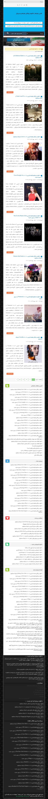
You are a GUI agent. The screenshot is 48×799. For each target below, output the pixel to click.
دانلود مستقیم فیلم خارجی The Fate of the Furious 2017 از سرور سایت (25, 410)
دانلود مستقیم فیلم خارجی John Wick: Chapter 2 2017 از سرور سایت (26, 395)
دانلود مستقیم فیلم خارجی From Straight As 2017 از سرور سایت (27, 403)
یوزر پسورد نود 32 (39, 690)
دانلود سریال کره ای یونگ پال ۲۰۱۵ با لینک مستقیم (31, 714)
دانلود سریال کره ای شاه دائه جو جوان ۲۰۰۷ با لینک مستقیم (29, 708)
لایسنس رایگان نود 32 (38, 693)
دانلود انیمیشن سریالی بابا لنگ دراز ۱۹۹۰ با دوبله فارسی (29, 551)
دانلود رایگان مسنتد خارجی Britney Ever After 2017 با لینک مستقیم (26, 390)
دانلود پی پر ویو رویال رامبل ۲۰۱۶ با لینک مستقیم (30, 539)
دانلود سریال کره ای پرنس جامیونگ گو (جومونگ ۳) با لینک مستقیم (28, 717)
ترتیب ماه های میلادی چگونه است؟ (34, 449)
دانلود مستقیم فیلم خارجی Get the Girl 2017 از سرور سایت (28, 426)
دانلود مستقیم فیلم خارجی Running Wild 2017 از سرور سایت (27, 413)
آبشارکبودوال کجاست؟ (37, 446)
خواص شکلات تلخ (38, 456)
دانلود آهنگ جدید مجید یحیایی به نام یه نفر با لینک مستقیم (29, 453)
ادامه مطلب (9, 92)
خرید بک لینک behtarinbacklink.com (35, 686)
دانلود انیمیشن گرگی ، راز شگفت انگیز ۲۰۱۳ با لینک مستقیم (28, 560)
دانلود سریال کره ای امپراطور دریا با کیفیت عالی (31, 534)
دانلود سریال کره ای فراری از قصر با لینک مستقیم (32, 704)
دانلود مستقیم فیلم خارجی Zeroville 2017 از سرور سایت (29, 405)
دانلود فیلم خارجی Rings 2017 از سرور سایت (31, 416)
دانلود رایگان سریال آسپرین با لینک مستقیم (32, 527)
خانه (40, 49)
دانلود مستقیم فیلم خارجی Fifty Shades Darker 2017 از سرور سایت (26, 400)
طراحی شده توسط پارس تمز (22, 797)
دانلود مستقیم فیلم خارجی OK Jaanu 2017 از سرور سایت (28, 393)
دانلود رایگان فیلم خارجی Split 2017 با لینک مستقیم (30, 434)
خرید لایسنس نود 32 (39, 695)
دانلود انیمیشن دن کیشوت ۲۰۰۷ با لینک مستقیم (31, 562)
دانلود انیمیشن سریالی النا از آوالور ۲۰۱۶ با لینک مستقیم (29, 557)
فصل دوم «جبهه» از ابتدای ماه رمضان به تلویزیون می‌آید (29, 632)
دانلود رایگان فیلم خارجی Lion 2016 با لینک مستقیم (26, 137)
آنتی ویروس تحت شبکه (24, 699)
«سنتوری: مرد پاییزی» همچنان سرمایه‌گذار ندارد (31, 451)
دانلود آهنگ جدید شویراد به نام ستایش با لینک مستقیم (29, 444)
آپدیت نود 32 (41, 688)
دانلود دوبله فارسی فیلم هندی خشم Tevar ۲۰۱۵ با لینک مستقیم (27, 537)
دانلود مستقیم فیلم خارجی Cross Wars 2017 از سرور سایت (28, 398)
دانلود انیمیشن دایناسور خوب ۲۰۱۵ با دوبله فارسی (30, 553)
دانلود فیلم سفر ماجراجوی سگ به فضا (33, 548)
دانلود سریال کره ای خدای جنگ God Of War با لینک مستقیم (28, 522)
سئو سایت (41, 697)
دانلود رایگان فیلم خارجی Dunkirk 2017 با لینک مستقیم (29, 418)
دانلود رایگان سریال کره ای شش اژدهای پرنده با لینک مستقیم (28, 529)
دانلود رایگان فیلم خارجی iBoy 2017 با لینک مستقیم (30, 428)
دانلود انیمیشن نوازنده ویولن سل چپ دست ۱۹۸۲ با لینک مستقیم (27, 564)
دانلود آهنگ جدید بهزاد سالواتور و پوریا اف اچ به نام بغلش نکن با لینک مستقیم (24, 440)
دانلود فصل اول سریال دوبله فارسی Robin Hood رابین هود (28, 532)
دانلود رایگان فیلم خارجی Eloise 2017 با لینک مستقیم (29, 421)
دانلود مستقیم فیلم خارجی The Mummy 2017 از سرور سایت (28, 408)
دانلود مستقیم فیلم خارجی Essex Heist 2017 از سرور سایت (28, 423)
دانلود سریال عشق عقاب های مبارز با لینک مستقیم (32, 711)
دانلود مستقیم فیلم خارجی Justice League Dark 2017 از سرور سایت (26, 431)
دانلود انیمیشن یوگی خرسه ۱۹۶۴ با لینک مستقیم (31, 555)
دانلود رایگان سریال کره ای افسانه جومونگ (32, 525)
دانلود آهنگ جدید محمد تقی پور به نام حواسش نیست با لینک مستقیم (26, 442)
